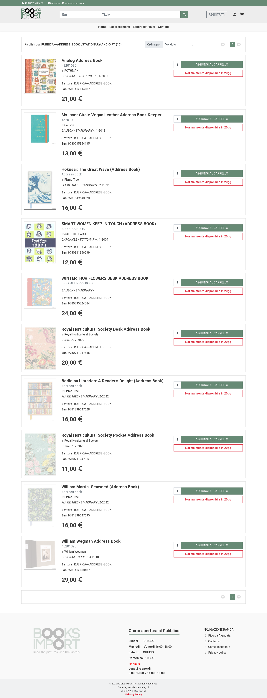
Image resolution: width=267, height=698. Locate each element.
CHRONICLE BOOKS (75, 557)
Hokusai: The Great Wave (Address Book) (101, 171)
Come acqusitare (219, 647)
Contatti (163, 27)
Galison (69, 125)
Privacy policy (217, 652)
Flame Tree (71, 179)
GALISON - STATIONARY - (78, 130)
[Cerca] (184, 14)
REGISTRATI (217, 14)
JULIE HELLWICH (75, 234)
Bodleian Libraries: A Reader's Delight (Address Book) (113, 383)
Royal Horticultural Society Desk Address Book (106, 329)
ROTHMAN (71, 70)
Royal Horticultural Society (81, 334)
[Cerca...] (80, 14)
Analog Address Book (82, 62)
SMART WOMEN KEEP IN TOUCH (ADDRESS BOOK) (109, 226)
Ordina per (154, 44)
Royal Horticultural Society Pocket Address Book (108, 435)
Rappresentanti (119, 27)
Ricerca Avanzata (219, 635)
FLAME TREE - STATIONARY (80, 185)
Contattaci (214, 641)
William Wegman (75, 551)
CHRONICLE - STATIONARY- (80, 76)
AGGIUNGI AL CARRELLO (212, 64)
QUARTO (67, 340)
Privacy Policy (133, 694)
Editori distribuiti (144, 27)
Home (102, 27)
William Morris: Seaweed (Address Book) (100, 489)
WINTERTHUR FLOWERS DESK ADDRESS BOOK (105, 280)
